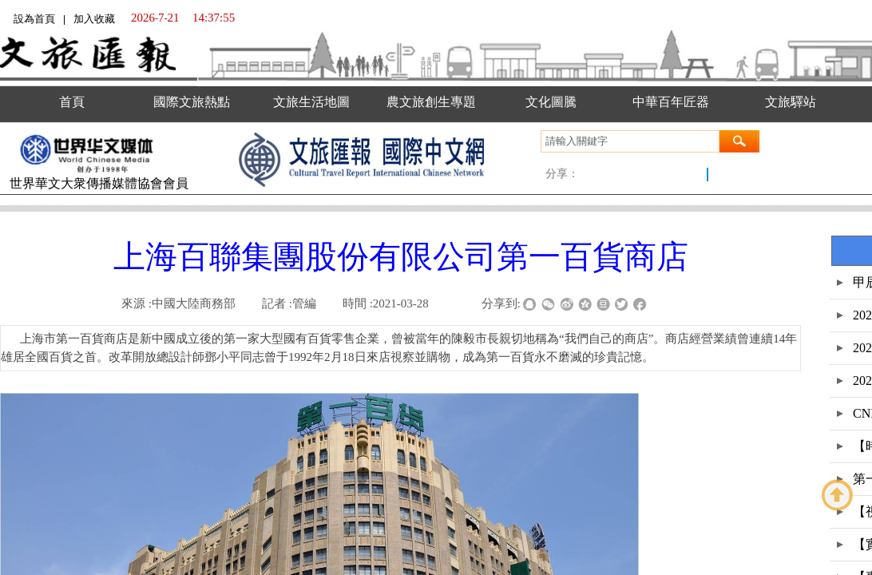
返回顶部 (838, 495)
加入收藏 (94, 19)
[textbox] (630, 141)
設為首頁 (34, 19)
